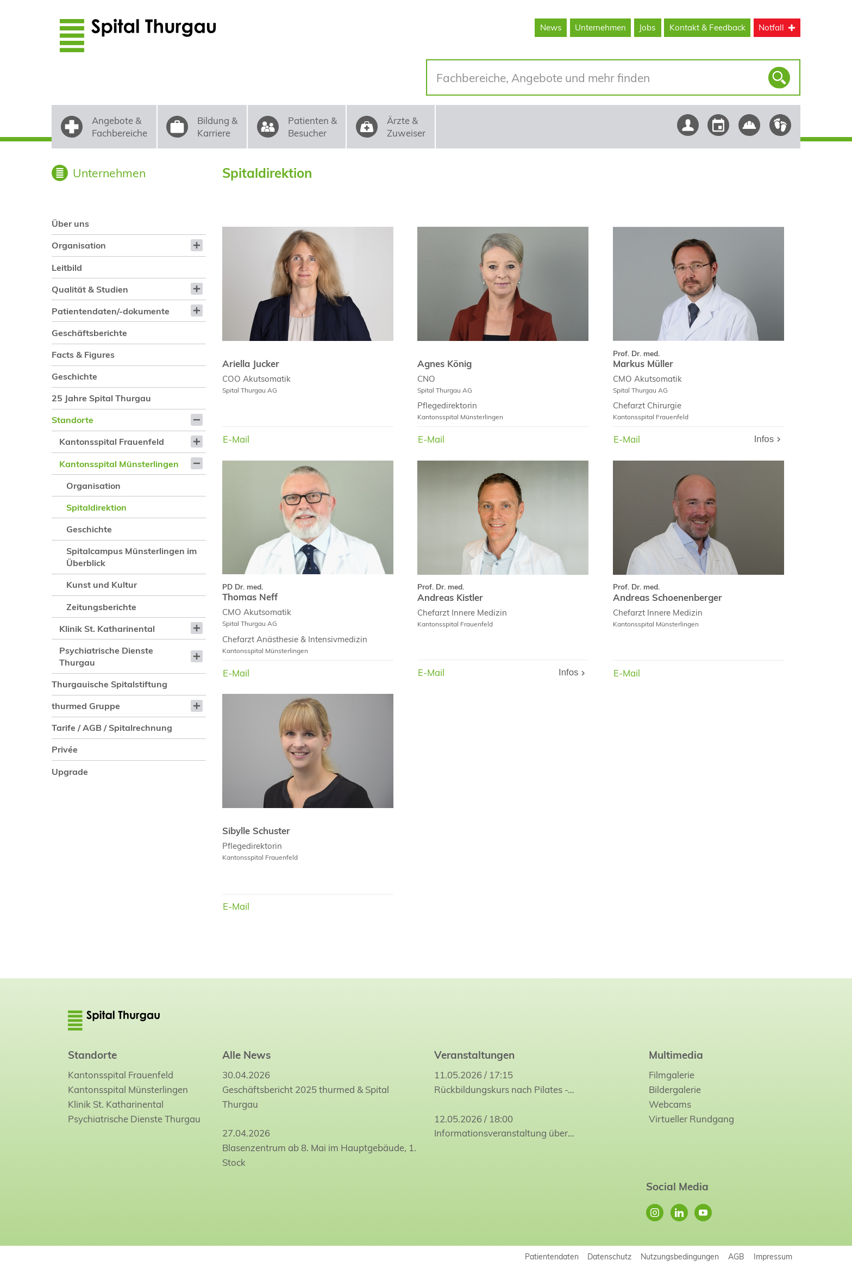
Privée (65, 749)
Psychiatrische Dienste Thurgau (106, 656)
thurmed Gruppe (86, 705)
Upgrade (70, 771)
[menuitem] (128, 223)
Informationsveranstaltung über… (504, 1133)
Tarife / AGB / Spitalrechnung (112, 727)
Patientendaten (552, 1256)
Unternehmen (600, 27)
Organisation (79, 245)
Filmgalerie (671, 1074)
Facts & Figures (83, 354)
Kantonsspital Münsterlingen (119, 463)
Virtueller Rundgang (691, 1119)
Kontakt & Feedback (707, 27)
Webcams (670, 1104)
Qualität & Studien (90, 289)
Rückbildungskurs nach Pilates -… (504, 1089)
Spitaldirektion (96, 507)
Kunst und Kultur (101, 584)
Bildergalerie (675, 1089)
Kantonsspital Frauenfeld (111, 441)
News (551, 27)
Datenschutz (609, 1256)
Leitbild (67, 267)
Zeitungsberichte (101, 606)
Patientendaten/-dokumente (111, 311)
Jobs (647, 27)
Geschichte (74, 376)
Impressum (773, 1256)
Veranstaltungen (474, 1054)
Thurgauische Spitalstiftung (109, 684)
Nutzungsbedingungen (680, 1256)
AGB (736, 1256)
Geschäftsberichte (89, 332)
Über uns (70, 223)
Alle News (246, 1054)
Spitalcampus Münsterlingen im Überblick (131, 556)
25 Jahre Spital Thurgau (101, 398)
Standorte (72, 419)
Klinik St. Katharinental (107, 628)
